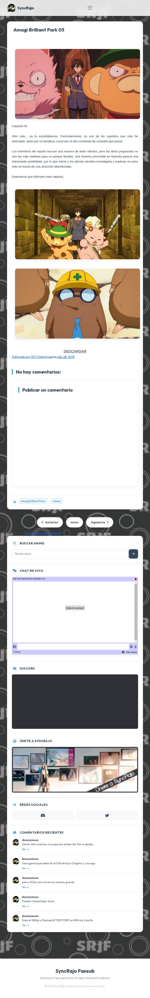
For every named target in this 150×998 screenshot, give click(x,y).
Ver (25, 849)
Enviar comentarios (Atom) (43, 533)
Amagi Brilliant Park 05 (38, 30)
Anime (57, 501)
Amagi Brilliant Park (33, 501)
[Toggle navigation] (90, 7)
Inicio (74, 522)
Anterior (50, 522)
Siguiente (100, 522)
